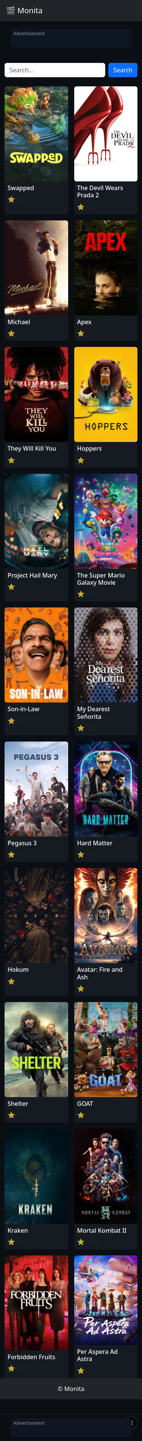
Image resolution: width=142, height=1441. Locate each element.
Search (123, 70)
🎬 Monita (24, 10)
